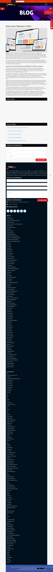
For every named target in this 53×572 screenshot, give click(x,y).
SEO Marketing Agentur (11, 303)
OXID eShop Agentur (10, 342)
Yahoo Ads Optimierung (11, 487)
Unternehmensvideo (10, 548)
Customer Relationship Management (13, 535)
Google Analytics (10, 416)
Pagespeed (9, 414)
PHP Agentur (9, 347)
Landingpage (9, 502)
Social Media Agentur (10, 292)
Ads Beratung (9, 450)
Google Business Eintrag (11, 419)
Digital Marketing (10, 536)
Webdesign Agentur (10, 346)
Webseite (8, 493)
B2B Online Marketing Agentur (12, 291)
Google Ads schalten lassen (11, 456)
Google (8, 399)
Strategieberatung (10, 545)
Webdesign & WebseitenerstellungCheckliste (48, 12)
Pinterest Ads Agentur (11, 256)
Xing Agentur (9, 323)
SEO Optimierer (9, 382)
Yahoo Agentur (9, 251)
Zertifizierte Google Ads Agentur (12, 239)
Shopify (8, 552)
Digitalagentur (9, 301)
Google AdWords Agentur (11, 234)
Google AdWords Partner (11, 471)
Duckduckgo (9, 490)
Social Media (9, 560)
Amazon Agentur (10, 308)
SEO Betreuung (9, 387)
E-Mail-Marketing (10, 526)
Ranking (8, 409)
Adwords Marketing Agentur (12, 304)
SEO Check (9, 392)
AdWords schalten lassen (11, 466)
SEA (7, 394)
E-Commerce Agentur (10, 294)
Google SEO (9, 376)
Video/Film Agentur (10, 365)
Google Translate (10, 433)
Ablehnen (42, 568)
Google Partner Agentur (11, 270)
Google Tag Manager (10, 428)
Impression (9, 440)
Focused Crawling (10, 543)
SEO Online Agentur (10, 218)
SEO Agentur (9, 217)
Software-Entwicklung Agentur (12, 359)
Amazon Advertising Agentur (12, 260)
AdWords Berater (10, 469)
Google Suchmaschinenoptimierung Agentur (15, 224)
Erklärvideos (9, 547)
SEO (7, 373)
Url (7, 407)
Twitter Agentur (9, 318)
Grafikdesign (9, 504)
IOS (7, 514)
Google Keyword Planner (11, 430)
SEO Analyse (9, 390)
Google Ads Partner (10, 459)
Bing (7, 473)
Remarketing (9, 437)
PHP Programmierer (10, 521)
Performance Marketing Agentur (12, 297)
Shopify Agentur (10, 334)
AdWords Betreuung (10, 461)
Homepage (9, 495)
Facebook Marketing (10, 528)
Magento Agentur (10, 337)
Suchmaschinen (9, 402)
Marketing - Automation (11, 530)
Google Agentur (9, 265)
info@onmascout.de (32, 1)
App (7, 509)
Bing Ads (8, 474)
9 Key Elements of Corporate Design (14, 134)
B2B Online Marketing (10, 538)
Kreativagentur (9, 280)
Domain (8, 406)
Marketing (8, 523)
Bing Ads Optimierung (11, 478)
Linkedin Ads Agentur (10, 261)
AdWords (8, 444)
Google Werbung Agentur (11, 267)
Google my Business (10, 421)
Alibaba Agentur (9, 311)
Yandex (8, 492)
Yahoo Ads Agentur (10, 253)
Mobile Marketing (10, 531)
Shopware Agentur (10, 356)
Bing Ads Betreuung (10, 476)
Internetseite (9, 497)
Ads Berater (9, 457)
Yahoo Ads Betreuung (10, 485)
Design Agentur (9, 349)
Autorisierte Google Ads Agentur (12, 236)
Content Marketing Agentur (11, 354)
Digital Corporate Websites (11, 540)
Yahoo (8, 481)
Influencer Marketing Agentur (12, 320)
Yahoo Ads (8, 483)
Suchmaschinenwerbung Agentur (13, 268)
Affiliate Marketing (10, 438)
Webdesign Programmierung (12, 505)
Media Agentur (9, 275)
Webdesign (9, 500)
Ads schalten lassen (10, 454)
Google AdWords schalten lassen (12, 468)
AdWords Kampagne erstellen (12, 464)
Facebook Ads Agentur (11, 263)
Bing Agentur (9, 248)
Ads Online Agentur (10, 230)
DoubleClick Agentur (10, 363)
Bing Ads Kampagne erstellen (12, 480)
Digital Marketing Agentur (11, 299)
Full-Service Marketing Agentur (12, 282)
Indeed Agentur (9, 325)
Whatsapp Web (9, 557)
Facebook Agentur (10, 313)
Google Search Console (11, 404)
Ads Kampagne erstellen (11, 452)
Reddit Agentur (9, 328)
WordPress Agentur (10, 335)
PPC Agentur (9, 246)
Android (8, 516)
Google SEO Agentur (10, 222)
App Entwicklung (10, 512)
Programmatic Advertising (11, 542)
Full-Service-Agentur (10, 289)
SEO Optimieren (9, 383)
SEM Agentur (9, 244)
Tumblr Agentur (9, 330)
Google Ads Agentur (10, 232)
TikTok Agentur (9, 322)
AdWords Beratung (10, 462)
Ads (7, 442)
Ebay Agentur (9, 310)
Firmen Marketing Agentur (11, 287)
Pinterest (8, 562)
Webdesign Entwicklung (11, 507)
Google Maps (9, 425)
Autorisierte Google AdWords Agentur (13, 237)
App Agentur (9, 344)
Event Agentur (9, 284)
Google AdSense (10, 418)
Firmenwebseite (10, 499)
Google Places (9, 423)
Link (7, 411)
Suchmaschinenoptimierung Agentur (13, 220)
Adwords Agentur (10, 225)
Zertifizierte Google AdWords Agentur (13, 241)
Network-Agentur (10, 361)
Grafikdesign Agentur (10, 351)
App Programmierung (10, 511)
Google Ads (9, 445)
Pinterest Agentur (10, 332)
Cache (8, 413)
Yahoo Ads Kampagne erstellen (12, 488)
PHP (7, 517)
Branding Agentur (10, 296)
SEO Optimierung (10, 380)
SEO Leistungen (9, 385)
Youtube (8, 554)
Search (8, 401)
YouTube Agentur (10, 315)
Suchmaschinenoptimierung (12, 375)
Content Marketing (10, 533)
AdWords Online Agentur (11, 227)
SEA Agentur (9, 242)
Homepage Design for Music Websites (15, 130)
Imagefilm (8, 550)
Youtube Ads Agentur (10, 258)
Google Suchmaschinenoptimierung (13, 378)
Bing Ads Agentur (10, 249)
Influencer (8, 559)
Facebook (8, 555)
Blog (13, 1)
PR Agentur (9, 273)
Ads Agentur (9, 229)
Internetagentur (9, 279)
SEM (7, 395)
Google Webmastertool (11, 426)
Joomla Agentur (9, 340)
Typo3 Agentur (9, 339)
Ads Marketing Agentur (11, 306)
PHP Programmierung (10, 519)
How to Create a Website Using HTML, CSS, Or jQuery (18, 127)
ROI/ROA (8, 435)
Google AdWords (10, 447)
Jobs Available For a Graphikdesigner (15, 137)
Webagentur (9, 285)
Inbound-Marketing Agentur (12, 358)
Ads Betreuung (9, 449)
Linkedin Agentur (10, 327)
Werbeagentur (9, 272)
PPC (7, 397)
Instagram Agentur (10, 316)
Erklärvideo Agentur (10, 366)
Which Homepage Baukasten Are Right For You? (17, 140)
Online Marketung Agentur (11, 277)
